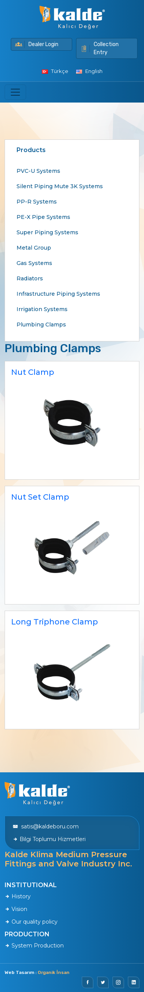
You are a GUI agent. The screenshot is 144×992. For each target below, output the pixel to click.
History (18, 896)
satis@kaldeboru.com (46, 826)
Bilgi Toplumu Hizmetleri (49, 839)
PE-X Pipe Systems (43, 217)
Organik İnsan (54, 972)
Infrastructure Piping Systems (58, 293)
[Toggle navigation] (15, 92)
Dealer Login (36, 44)
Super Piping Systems (47, 232)
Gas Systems (34, 263)
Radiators (30, 278)
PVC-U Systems (38, 170)
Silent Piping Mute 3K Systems (60, 186)
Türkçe (55, 71)
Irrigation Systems (42, 309)
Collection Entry (99, 48)
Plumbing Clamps (41, 324)
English (89, 71)
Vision (16, 909)
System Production (34, 945)
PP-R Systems (37, 201)
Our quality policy (31, 921)
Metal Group (34, 247)
